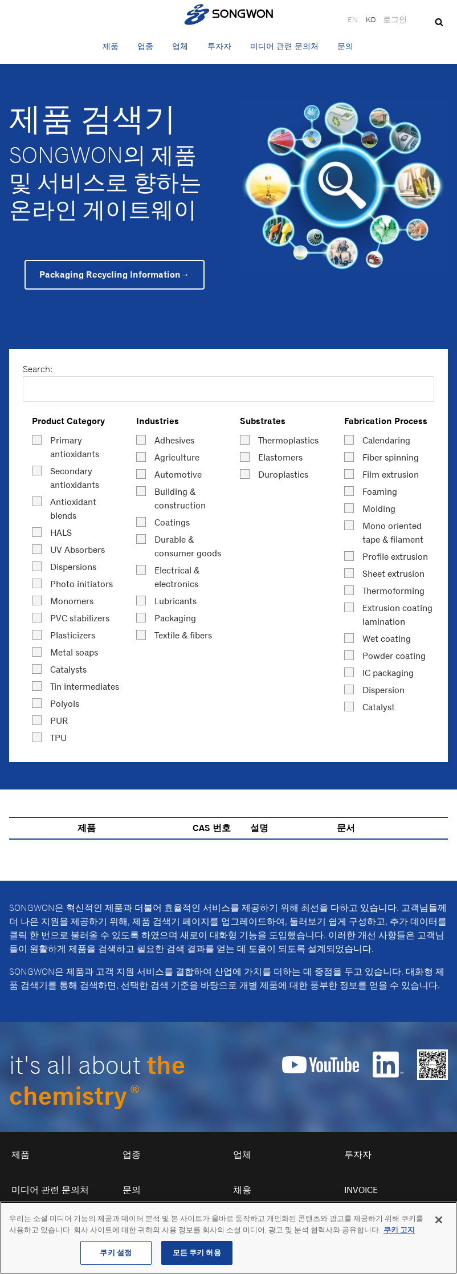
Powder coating (394, 655)
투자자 (219, 46)
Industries (157, 421)
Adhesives (174, 440)
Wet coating (386, 638)
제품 (111, 46)
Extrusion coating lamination (397, 615)
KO (371, 19)
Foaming (379, 491)
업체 (180, 46)
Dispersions (73, 566)
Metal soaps (74, 652)
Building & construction (180, 498)
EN (353, 19)
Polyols (64, 703)
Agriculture (176, 457)
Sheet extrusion (393, 573)
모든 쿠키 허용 (197, 1254)
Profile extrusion (395, 556)
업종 (145, 46)
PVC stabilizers (79, 618)
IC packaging (388, 672)
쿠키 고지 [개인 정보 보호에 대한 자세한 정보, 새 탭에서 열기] (399, 1231)
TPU (58, 737)
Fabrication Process (385, 421)
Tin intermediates (84, 686)
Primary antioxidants (74, 447)
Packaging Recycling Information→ (114, 274)
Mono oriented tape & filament (392, 532)
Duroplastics (283, 474)
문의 (345, 46)
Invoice (361, 1190)
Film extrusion (390, 474)
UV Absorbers (77, 549)
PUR (59, 720)
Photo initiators (81, 584)
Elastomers (280, 457)
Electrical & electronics (176, 577)
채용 (242, 1190)
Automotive (178, 474)
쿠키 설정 (116, 1254)
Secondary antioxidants (74, 478)
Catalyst (378, 707)
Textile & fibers (183, 635)
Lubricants (175, 601)
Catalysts (68, 669)
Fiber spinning (390, 457)
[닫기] (438, 1221)
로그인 (395, 19)
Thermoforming (393, 590)
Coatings (172, 522)
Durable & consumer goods (187, 546)
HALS (61, 532)
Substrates (262, 421)
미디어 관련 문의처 (284, 46)
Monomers (71, 601)
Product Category (68, 421)
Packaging (175, 618)
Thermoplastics (288, 440)
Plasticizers (72, 635)
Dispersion (383, 690)
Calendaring (386, 440)
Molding (378, 508)
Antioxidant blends (73, 508)
